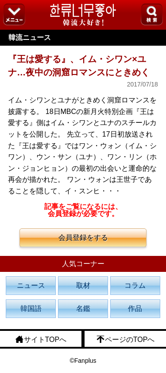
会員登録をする (83, 237)
